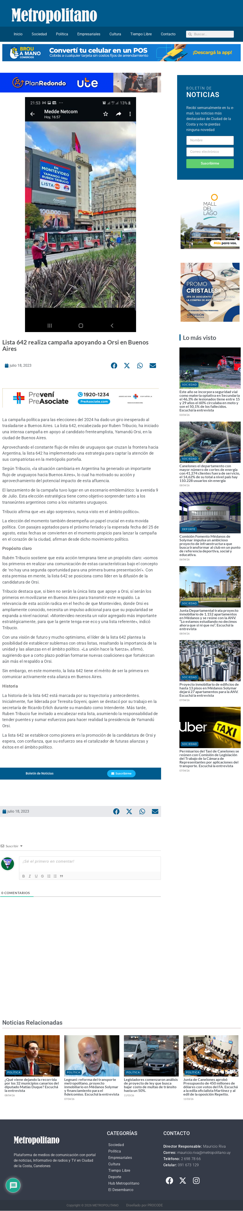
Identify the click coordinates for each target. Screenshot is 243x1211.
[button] (114, 365)
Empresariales (88, 34)
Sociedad (39, 34)
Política (62, 34)
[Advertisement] (80, 969)
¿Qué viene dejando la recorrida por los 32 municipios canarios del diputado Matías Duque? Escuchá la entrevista (32, 1085)
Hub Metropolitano (123, 1183)
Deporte (188, 529)
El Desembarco (120, 1190)
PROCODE (155, 1205)
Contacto (168, 34)
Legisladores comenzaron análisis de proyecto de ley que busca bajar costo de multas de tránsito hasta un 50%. (151, 1085)
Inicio (18, 34)
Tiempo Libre (141, 34)
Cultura (115, 34)
